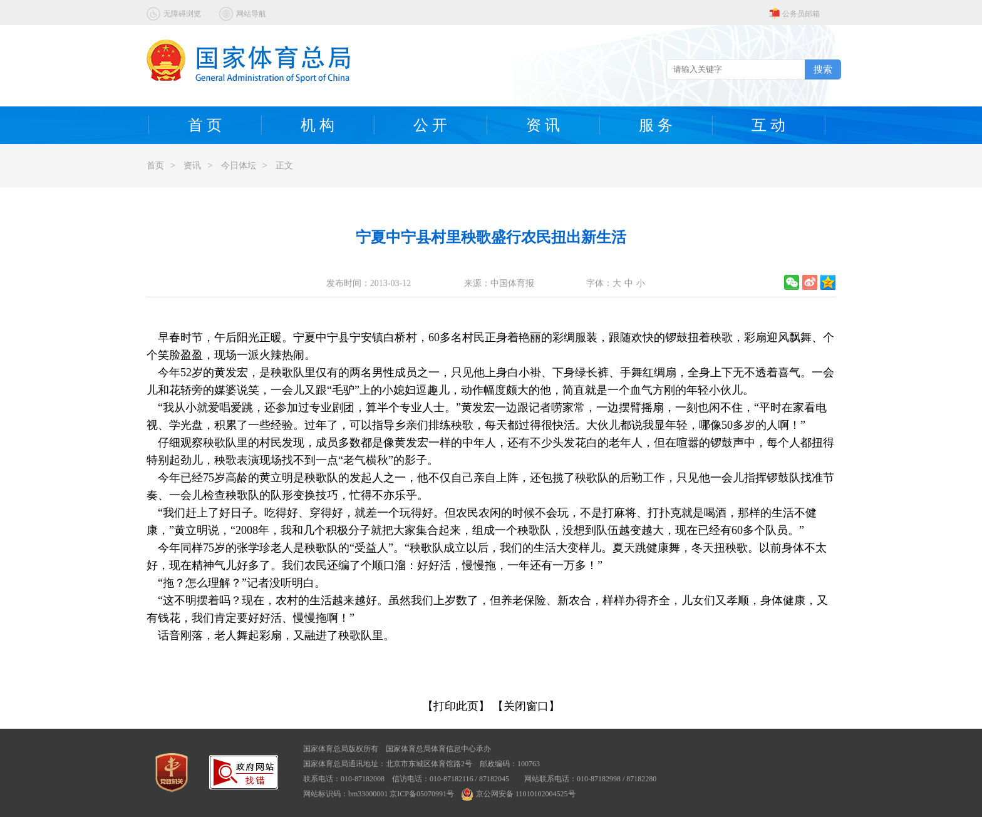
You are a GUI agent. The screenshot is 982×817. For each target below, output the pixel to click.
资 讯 (543, 125)
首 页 (205, 125)
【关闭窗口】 (526, 706)
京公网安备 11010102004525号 (519, 793)
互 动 (768, 125)
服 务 (656, 125)
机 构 (317, 125)
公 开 (430, 125)
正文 (284, 165)
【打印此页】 (456, 706)
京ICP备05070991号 (422, 793)
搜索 (823, 69)
